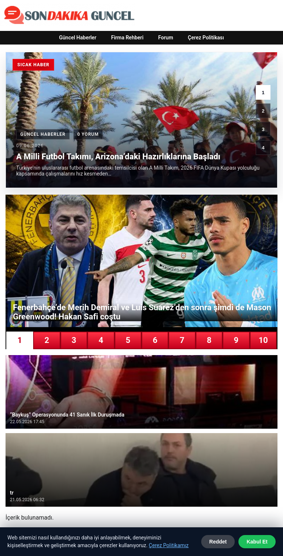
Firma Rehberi (127, 37)
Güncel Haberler (77, 37)
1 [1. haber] (263, 92)
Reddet (218, 542)
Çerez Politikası (206, 37)
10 (263, 340)
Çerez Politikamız (169, 545)
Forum (165, 37)
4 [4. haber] (263, 147)
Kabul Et (257, 542)
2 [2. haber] (263, 111)
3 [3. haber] (263, 129)
